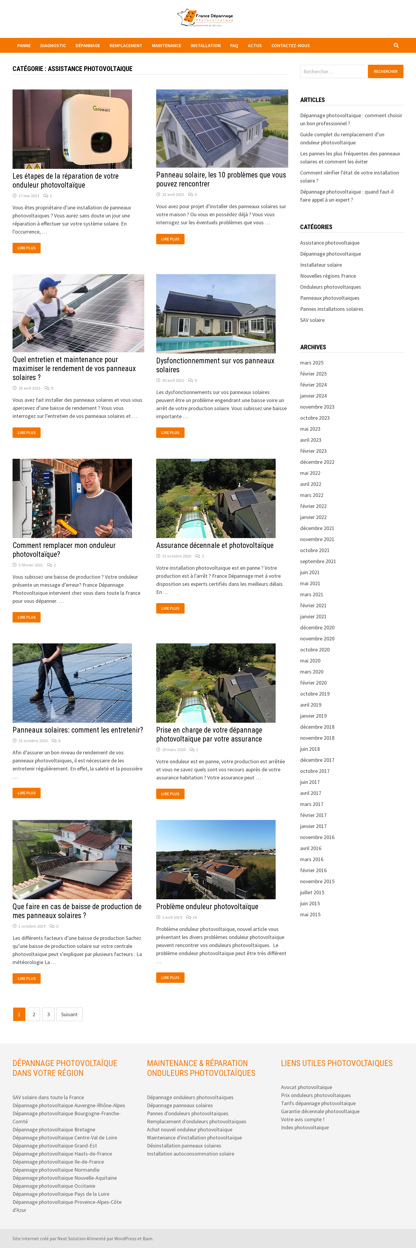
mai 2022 (310, 472)
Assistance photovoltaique (330, 242)
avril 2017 (310, 793)
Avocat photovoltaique (306, 1087)
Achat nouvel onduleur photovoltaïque (189, 1129)
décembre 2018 (317, 726)
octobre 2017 (315, 770)
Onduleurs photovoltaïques (330, 286)
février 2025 (313, 373)
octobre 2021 (315, 550)
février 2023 (313, 450)
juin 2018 (310, 748)
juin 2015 (310, 903)
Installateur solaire (321, 264)
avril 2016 (310, 848)
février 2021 (313, 605)
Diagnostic (53, 45)
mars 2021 (311, 594)
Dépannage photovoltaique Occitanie (54, 1185)
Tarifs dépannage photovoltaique (318, 1103)
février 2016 (313, 870)
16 (195, 917)
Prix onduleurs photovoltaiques (316, 1095)
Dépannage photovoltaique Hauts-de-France (62, 1153)
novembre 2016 (317, 837)
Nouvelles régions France (328, 275)
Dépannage (88, 45)
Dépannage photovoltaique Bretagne (54, 1129)
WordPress (125, 1238)
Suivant (69, 1014)
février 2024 (313, 384)
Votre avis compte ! (303, 1119)
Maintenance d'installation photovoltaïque (194, 1137)
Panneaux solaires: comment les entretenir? (78, 730)
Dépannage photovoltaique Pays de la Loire (61, 1193)
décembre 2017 (317, 759)
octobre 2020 (315, 649)
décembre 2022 (317, 461)
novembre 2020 (317, 638)
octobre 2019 (315, 693)
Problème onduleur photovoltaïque (207, 906)
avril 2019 (310, 704)
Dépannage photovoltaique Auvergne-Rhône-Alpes (69, 1105)
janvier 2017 (313, 826)
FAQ (234, 45)
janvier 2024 (313, 395)
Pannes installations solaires (331, 308)
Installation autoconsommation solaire (190, 1153)
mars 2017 (311, 804)
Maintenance (166, 45)
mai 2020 (310, 660)
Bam (147, 1238)
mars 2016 (311, 859)
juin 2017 (310, 782)
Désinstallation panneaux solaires (184, 1145)
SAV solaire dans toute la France (48, 1097)
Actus (255, 45)
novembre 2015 (317, 881)
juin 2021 (310, 572)
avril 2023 (310, 439)
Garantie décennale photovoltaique (320, 1111)
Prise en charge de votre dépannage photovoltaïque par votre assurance (209, 734)
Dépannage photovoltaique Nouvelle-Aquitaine (65, 1177)
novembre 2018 (317, 737)
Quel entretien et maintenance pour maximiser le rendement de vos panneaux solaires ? (74, 368)
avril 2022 (310, 484)
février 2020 (313, 682)
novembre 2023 (317, 406)
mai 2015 (310, 914)
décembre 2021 (317, 528)
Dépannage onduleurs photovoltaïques (190, 1097)
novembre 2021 (317, 539)
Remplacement (126, 45)
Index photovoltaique (305, 1127)
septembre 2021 (318, 561)
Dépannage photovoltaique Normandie (56, 1169)
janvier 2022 (313, 517)
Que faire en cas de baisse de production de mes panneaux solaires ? (77, 911)
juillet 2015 (312, 892)
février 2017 (313, 815)
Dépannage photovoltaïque (330, 253)
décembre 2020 (317, 627)
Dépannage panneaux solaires (180, 1105)
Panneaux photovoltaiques (330, 297)
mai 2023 (310, 428)
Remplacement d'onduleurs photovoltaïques (196, 1121)
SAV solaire (312, 319)
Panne (24, 45)
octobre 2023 (315, 417)
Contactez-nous (290, 45)
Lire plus (29, 248)
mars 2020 (311, 671)
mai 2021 (310, 583)
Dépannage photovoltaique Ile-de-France (58, 1161)
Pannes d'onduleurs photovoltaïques (187, 1113)
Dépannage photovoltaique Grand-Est (55, 1145)
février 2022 (313, 506)
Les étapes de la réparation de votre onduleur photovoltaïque (66, 180)
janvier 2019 (313, 715)
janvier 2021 (313, 616)
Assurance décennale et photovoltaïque (215, 545)
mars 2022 (311, 495)
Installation (206, 45)
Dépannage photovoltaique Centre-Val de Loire (65, 1137)
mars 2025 (311, 362)
